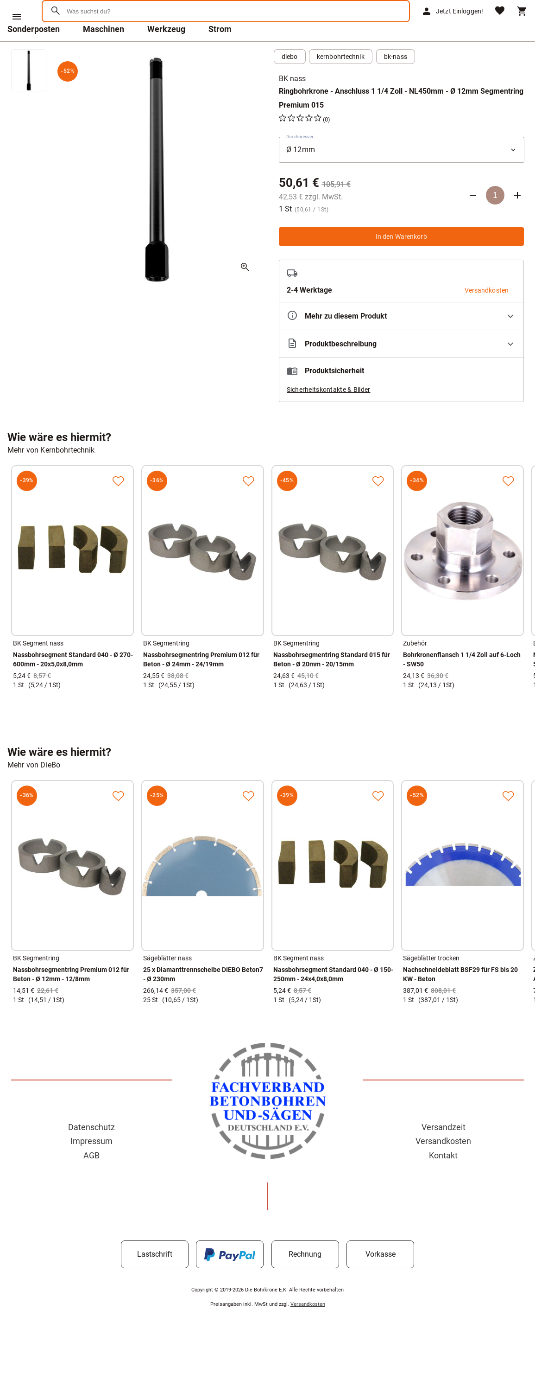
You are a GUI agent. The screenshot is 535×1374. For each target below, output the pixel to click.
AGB (91, 1179)
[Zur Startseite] (88, 43)
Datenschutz (91, 1151)
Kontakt (443, 1179)
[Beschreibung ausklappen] (401, 368)
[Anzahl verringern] (473, 219)
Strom (220, 53)
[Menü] (16, 16)
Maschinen (103, 53)
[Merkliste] (499, 23)
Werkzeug (166, 53)
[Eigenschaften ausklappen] (401, 340)
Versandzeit (444, 1151)
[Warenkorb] (522, 23)
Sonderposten (33, 53)
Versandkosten (443, 1165)
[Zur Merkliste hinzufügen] (118, 505)
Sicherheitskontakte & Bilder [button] (329, 413)
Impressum (91, 1165)
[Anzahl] (495, 219)
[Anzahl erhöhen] (517, 219)
